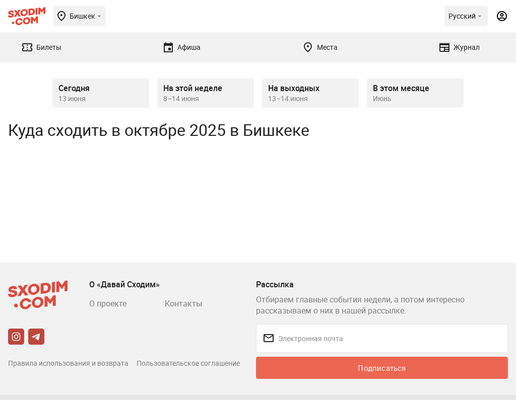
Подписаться (382, 368)
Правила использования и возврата (68, 363)
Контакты (183, 303)
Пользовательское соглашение (188, 363)
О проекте (107, 303)
